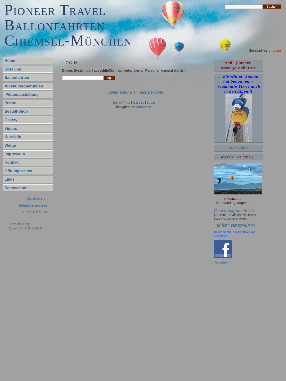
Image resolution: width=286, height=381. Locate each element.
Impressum (15, 154)
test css (138, 102)
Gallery (11, 120)
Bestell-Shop (16, 111)
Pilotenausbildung (22, 94)
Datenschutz (16, 188)
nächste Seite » (153, 92)
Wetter (10, 145)
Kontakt (12, 162)
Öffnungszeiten (18, 171)
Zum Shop (238, 148)
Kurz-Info (13, 137)
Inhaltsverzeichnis (33, 205)
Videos (11, 129)
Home (10, 61)
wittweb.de (144, 107)
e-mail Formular (34, 212)
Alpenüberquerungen (24, 86)
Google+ (221, 262)
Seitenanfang (120, 92)
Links (10, 179)
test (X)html (121, 102)
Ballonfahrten (17, 78)
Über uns (13, 69)
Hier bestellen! (237, 225)
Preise (10, 103)
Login (151, 102)
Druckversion (36, 198)
